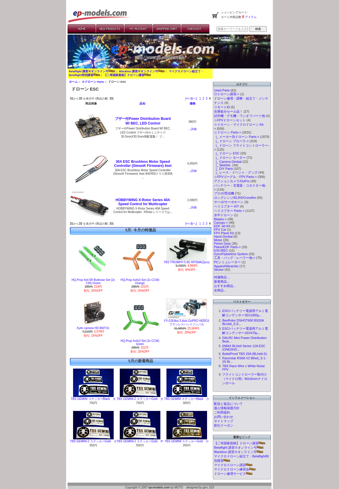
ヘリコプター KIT (226, 206)
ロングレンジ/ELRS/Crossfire (235, 197)
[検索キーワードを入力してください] (232, 28)
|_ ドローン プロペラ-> (231, 141)
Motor (218, 240)
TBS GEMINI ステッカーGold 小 (187, 441)
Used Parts (222, 90)
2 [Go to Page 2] (203, 98)
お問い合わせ (223, 416)
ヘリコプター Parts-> (229, 210)
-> (227, 132)
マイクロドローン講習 (233, 465)
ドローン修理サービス (233, 473)
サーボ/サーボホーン (229, 202)
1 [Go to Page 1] (200, 98)
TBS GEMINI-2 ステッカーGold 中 (140, 441)
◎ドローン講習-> (226, 94)
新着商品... (221, 281)
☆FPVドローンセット (230, 120)
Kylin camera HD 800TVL (93, 328)
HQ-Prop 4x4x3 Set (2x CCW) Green (140, 342)
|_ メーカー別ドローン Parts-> (236, 136)
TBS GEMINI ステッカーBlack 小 (186, 398)
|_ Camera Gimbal (228, 161)
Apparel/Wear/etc (226, 266)
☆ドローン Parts (93, 81)
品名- (142, 103)
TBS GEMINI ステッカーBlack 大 (93, 398)
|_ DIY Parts (223, 168)
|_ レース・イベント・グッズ (236, 172)
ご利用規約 (222, 412)
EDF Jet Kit (222, 226)
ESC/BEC (221, 250)
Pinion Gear (222, 243)
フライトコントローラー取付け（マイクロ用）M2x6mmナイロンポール (244, 379)
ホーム (73, 81)
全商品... (220, 290)
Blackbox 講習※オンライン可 (141, 71)
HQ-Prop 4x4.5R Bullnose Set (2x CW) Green (93, 281)
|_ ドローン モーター (230, 157)
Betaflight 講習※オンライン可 (92, 71)
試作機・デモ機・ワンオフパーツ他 (239, 116)
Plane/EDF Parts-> (227, 247)
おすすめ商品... (225, 286)
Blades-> (220, 219)
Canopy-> (221, 222)
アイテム (250, 17)
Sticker (219, 269)
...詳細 (192, 129)
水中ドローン (223, 215)
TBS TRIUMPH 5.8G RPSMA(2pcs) (186, 262)
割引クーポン (223, 425)
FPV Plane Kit (224, 233)
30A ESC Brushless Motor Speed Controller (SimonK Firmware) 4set (142, 164)
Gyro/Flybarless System (231, 254)
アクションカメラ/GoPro (232, 181)
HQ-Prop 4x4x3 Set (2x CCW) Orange (140, 281)
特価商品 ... (222, 277)
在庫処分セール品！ (228, 111)
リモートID (222, 107)
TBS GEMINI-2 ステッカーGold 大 (140, 398)
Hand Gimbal (223, 236)
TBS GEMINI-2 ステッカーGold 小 (93, 441)
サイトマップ (223, 421)
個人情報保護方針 (227, 408)
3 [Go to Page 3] (207, 98)
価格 (192, 103)
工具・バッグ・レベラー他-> (234, 257)
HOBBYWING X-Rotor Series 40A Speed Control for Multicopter (142, 202)
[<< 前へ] (191, 98)
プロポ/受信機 (224, 193)
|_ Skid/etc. (222, 165)
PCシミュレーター (227, 262)
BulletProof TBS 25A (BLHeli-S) (244, 354)
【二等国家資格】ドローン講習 (127, 75)
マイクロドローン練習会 (234, 469)
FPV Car (220, 229)
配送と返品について (228, 403)
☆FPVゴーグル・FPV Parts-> (235, 176)
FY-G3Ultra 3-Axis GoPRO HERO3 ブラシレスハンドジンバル (186, 322)
